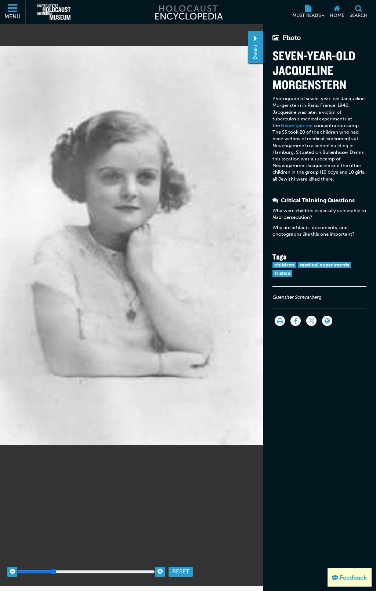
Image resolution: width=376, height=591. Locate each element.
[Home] (337, 12)
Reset (180, 561)
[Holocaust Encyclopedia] (188, 12)
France (282, 273)
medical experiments (325, 265)
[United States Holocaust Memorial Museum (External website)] (53, 12)
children (284, 265)
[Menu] (13, 12)
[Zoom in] (160, 562)
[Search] (358, 12)
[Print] (280, 321)
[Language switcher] (327, 321)
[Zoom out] (12, 562)
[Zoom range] (86, 562)
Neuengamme (296, 125)
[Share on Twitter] (311, 321)
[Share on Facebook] (295, 321)
